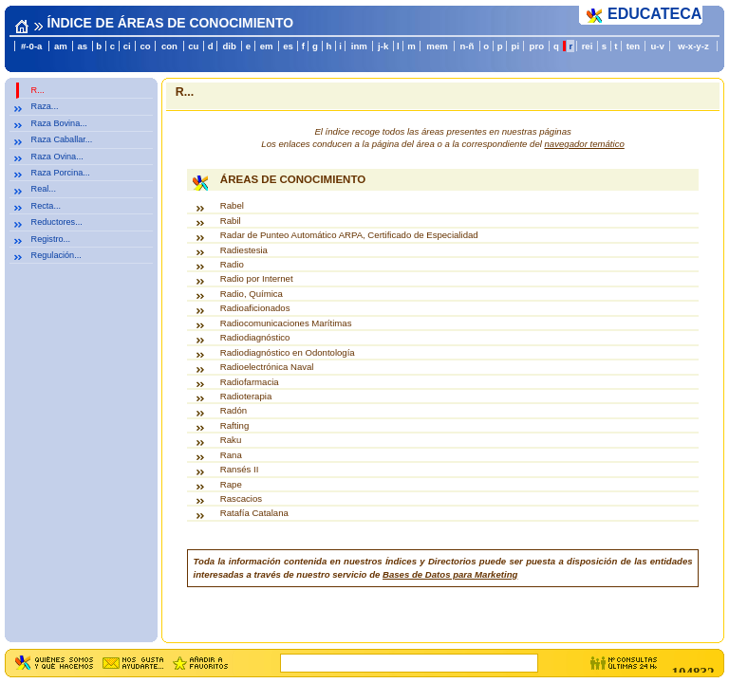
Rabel (232, 205)
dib (228, 46)
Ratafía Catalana (254, 513)
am (60, 46)
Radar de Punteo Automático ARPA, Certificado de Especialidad (349, 235)
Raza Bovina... (59, 123)
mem (436, 46)
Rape (231, 484)
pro (537, 46)
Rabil (230, 220)
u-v (657, 46)
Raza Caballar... (62, 139)
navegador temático (585, 143)
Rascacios (241, 498)
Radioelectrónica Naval (267, 366)
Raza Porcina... (60, 172)
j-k (383, 46)
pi (516, 46)
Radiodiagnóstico (255, 337)
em (266, 46)
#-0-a (31, 46)
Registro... (51, 239)
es (288, 46)
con (169, 46)
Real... (43, 189)
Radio (232, 264)
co (145, 46)
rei (587, 46)
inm (359, 46)
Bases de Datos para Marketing (450, 574)
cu (193, 46)
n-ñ (466, 46)
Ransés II (239, 469)
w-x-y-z (693, 46)
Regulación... (56, 255)
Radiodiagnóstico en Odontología (287, 352)
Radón (233, 410)
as (82, 46)
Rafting (234, 425)
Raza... (45, 106)
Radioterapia (245, 396)
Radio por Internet (256, 278)
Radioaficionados (255, 308)
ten (633, 46)
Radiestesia (244, 250)
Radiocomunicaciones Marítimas (286, 323)
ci (127, 46)
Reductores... (57, 222)
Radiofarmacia (249, 382)
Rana (231, 455)
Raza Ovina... (57, 156)
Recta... (46, 206)
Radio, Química (251, 293)
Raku (230, 439)
